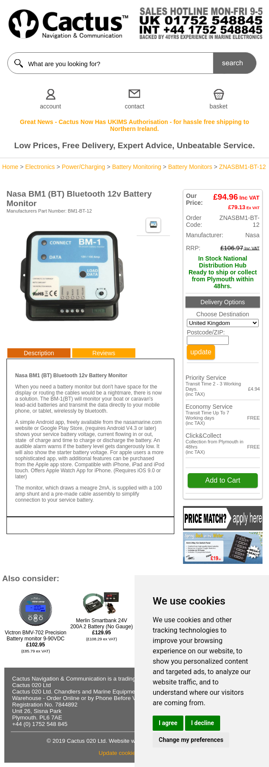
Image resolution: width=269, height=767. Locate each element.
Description (39, 353)
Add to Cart (222, 480)
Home (10, 166)
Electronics (39, 166)
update (200, 352)
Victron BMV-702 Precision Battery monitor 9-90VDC (36, 641)
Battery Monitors (190, 166)
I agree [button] (168, 722)
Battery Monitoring (136, 166)
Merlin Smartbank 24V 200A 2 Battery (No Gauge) (101, 629)
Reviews (104, 353)
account (50, 106)
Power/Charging (83, 166)
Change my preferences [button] (191, 739)
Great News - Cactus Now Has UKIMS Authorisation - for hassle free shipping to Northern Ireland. (134, 125)
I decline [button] (202, 722)
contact (134, 106)
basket (218, 106)
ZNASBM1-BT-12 (242, 166)
